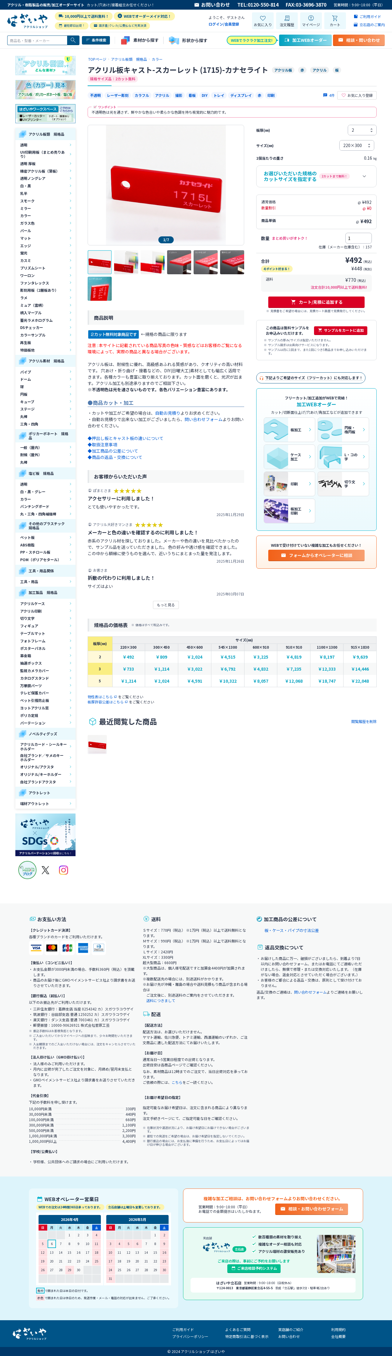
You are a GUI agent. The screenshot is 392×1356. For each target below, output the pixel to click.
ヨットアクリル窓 (34, 707)
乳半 (23, 193)
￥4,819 (293, 657)
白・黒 (25, 185)
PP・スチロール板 (35, 552)
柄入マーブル (31, 312)
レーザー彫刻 (118, 95)
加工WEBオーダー (305, 40)
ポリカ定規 (29, 715)
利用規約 (338, 1329)
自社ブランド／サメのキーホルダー (42, 757)
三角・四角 (29, 423)
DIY (204, 95)
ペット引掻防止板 (34, 700)
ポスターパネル (32, 648)
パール (25, 230)
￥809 (161, 657)
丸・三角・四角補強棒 (38, 513)
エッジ (25, 245)
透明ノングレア (32, 178)
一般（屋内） (31, 447)
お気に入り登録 (357, 95)
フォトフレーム (32, 640)
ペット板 (27, 537)
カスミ (25, 260)
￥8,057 (260, 681)
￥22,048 (360, 681)
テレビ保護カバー (34, 692)
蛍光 (23, 252)
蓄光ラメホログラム (36, 320)
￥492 (128, 657)
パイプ (25, 371)
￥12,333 (327, 669)
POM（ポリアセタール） (40, 559)
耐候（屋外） (31, 454)
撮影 (178, 95)
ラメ (23, 297)
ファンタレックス (34, 282)
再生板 (25, 342)
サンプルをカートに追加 (341, 330)
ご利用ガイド (183, 1329)
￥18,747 (327, 681)
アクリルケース (32, 603)
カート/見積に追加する (317, 302)
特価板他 (27, 349)
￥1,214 (161, 669)
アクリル (162, 95)
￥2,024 (194, 657)
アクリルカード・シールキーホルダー (43, 746)
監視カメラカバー (34, 670)
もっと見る (166, 604)
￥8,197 (326, 657)
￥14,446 (360, 669)
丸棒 (23, 416)
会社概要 (338, 1336)
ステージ (27, 408)
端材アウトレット (34, 803)
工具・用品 (29, 581)
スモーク (27, 200)
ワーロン (27, 275)
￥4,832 (260, 669)
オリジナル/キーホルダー (40, 774)
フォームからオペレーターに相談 (316, 555)
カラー (25, 215)
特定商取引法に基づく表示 (247, 1336)
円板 (23, 394)
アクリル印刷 (31, 610)
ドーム (25, 379)
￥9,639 (360, 657)
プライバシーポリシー (190, 1336)
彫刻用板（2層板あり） (39, 290)
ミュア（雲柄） (32, 305)
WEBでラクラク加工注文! (251, 40)
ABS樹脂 (27, 544)
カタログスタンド (34, 678)
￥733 (128, 669)
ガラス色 (27, 223)
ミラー (25, 208)
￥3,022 (194, 669)
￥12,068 (294, 681)
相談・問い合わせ (359, 40)
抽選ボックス (31, 663)
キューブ (27, 401)
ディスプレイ (241, 95)
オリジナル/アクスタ (37, 766)
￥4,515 (227, 657)
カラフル (142, 95)
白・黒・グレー (32, 491)
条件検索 (96, 40)
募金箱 (25, 655)
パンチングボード (34, 506)
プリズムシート (32, 267)
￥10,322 (228, 681)
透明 (23, 144)
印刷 (271, 95)
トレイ (218, 95)
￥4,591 (194, 681)
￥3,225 (260, 657)
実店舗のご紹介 (290, 1329)
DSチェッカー (31, 327)
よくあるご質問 (237, 1329)
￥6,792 (227, 669)
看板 (192, 95)
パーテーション (32, 722)
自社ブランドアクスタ (38, 781)
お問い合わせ (212, 5)
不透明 (95, 95)
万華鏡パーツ (31, 685)
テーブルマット (32, 633)
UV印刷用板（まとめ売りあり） (42, 154)
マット (25, 238)
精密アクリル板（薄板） (40, 171)
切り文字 (27, 618)
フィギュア (29, 625)
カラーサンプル (32, 334)
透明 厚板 (28, 163)
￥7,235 (293, 669)
